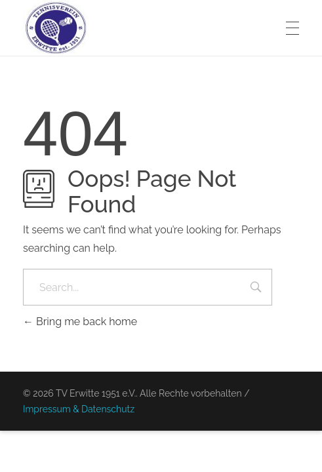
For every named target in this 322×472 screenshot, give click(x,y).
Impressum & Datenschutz (78, 409)
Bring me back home (80, 321)
